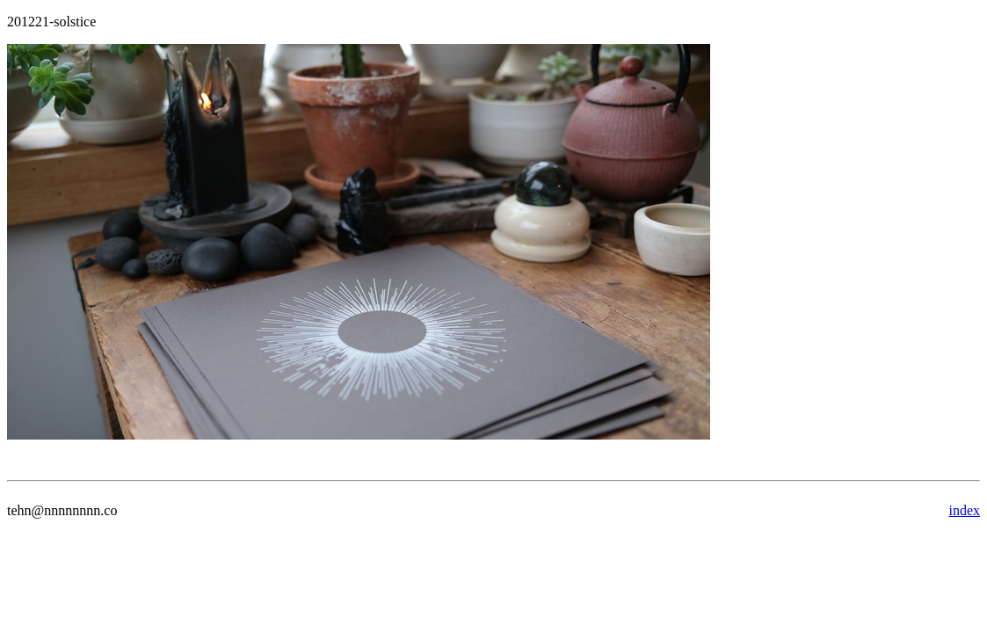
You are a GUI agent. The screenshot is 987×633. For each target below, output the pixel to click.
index (964, 510)
